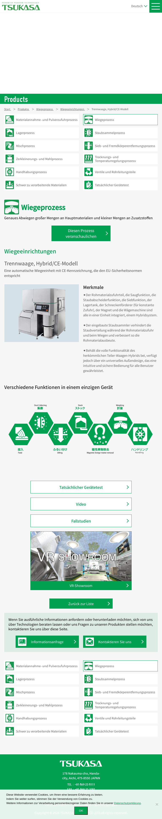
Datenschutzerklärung (127, 803)
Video (81, 504)
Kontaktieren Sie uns (109, 641)
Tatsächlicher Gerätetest (81, 487)
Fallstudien (81, 521)
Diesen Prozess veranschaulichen (81, 233)
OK (81, 810)
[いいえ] (157, 804)
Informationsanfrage (41, 641)
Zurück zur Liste (81, 603)
